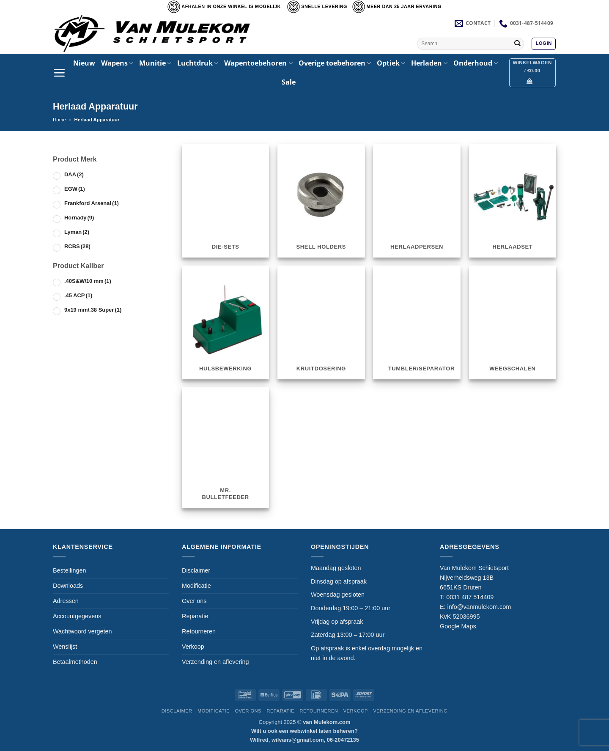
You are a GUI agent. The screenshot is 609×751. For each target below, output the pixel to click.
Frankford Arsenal (91, 203)
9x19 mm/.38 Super (92, 310)
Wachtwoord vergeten (82, 631)
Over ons (194, 601)
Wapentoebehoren (258, 63)
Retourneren (199, 631)
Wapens (117, 63)
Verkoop (193, 646)
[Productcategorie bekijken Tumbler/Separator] (417, 322)
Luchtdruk (197, 63)
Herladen (429, 63)
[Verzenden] (517, 43)
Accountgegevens (77, 616)
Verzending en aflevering (215, 661)
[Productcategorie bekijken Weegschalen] (513, 322)
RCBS (77, 246)
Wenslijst (65, 646)
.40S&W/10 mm (87, 281)
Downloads (68, 585)
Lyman (76, 232)
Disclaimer (196, 570)
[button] (543, 44)
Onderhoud (475, 63)
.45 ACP (78, 295)
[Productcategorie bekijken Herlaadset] (513, 200)
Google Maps (458, 626)
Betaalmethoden (75, 661)
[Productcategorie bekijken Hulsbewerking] (225, 322)
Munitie (155, 63)
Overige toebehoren (335, 63)
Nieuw (84, 63)
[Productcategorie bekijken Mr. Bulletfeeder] (225, 447)
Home (59, 119)
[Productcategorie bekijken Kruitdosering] (321, 322)
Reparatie (195, 616)
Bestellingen (69, 570)
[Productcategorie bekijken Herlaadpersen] (417, 200)
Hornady (79, 217)
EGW (74, 189)
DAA (74, 174)
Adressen (66, 601)
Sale (289, 82)
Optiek (391, 63)
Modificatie (196, 585)
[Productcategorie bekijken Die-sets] (225, 200)
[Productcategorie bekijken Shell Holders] (321, 200)
